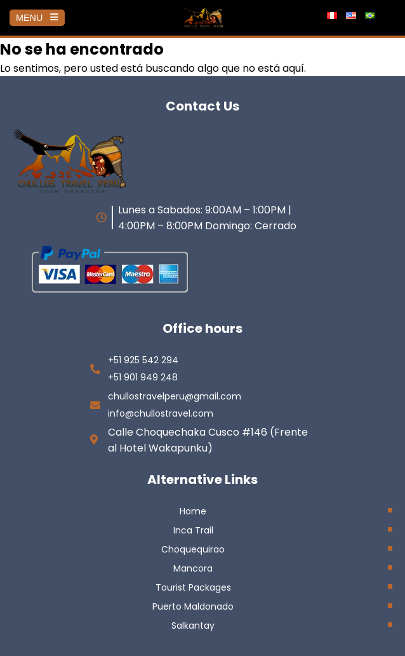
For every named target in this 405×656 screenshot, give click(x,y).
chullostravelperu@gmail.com (174, 396)
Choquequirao (193, 549)
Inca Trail (193, 530)
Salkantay (193, 625)
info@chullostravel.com (160, 413)
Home (193, 511)
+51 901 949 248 (143, 377)
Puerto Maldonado (193, 606)
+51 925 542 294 (143, 360)
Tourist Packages (193, 587)
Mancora (193, 568)
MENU (37, 18)
